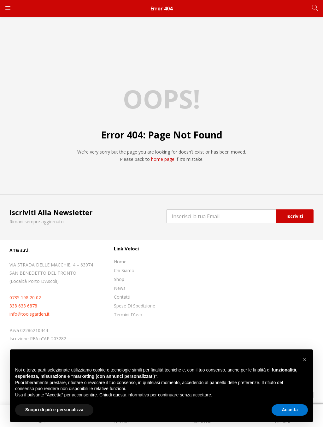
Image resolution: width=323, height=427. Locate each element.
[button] (305, 359)
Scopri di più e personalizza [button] (54, 409)
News (120, 288)
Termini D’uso (128, 315)
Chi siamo (124, 270)
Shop (119, 279)
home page (162, 159)
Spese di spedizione (134, 306)
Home (120, 262)
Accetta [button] (290, 409)
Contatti (122, 297)
